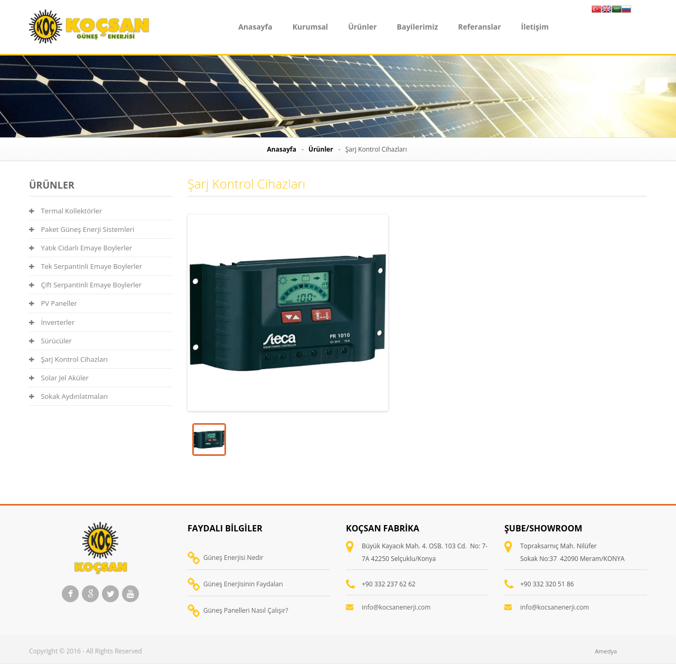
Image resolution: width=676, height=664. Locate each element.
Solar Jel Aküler (59, 377)
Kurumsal (310, 27)
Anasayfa (255, 27)
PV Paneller (53, 303)
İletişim (535, 27)
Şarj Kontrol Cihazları (68, 359)
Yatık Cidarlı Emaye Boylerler (80, 247)
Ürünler (362, 27)
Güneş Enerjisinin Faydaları (243, 583)
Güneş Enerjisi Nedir (233, 557)
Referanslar (479, 27)
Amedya (606, 651)
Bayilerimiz (417, 27)
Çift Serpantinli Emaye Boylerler (85, 284)
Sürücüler (50, 340)
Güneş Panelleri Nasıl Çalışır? (245, 610)
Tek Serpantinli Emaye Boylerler (85, 266)
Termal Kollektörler (65, 211)
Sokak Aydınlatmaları (68, 396)
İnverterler (51, 322)
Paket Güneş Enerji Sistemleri (81, 229)
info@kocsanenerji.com (396, 607)
